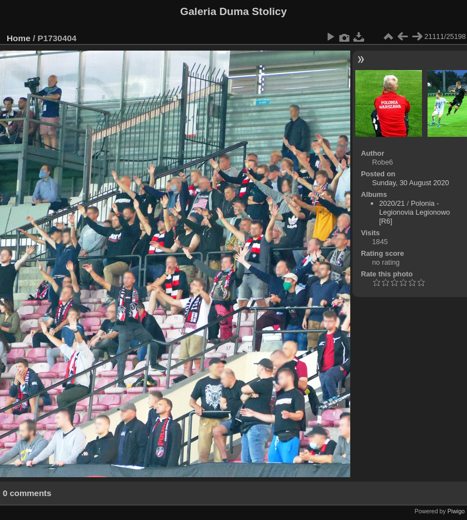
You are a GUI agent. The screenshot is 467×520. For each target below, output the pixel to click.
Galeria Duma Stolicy (233, 11)
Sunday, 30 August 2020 (410, 183)
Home (19, 38)
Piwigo (456, 511)
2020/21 (392, 203)
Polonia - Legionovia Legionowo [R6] (414, 212)
